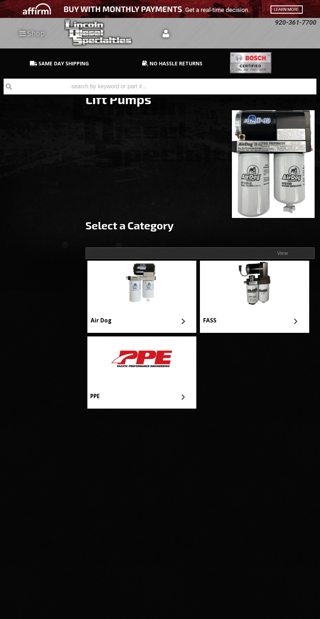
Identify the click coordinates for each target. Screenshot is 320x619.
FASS (209, 320)
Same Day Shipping (44, 177)
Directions (38, 520)
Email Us (31, 263)
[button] (160, 86)
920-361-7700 (36, 284)
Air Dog (101, 320)
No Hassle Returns (44, 225)
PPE (95, 396)
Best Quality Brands (45, 204)
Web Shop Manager (297, 613)
